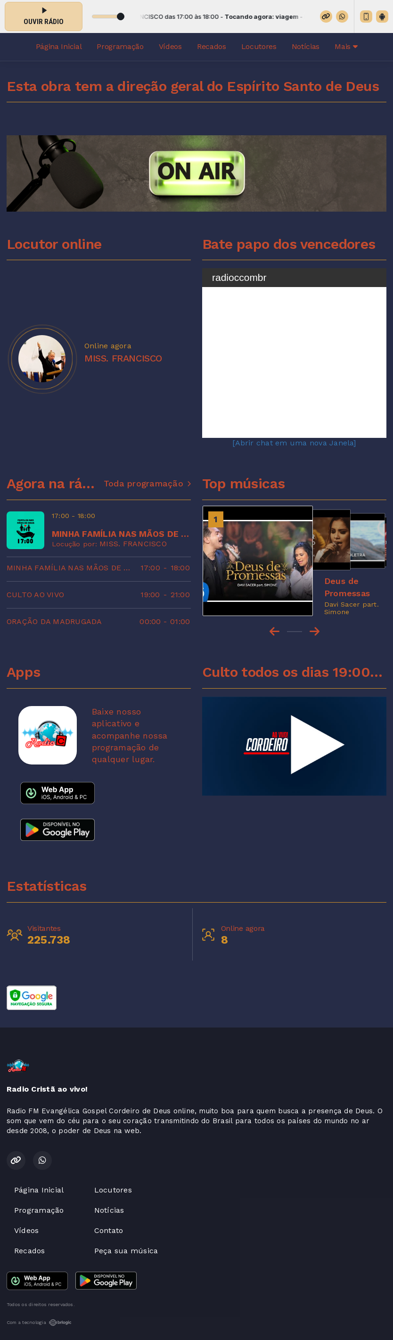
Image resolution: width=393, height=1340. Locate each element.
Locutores (259, 46)
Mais (346, 46)
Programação (120, 46)
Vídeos (170, 46)
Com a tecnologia (39, 1322)
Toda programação (147, 483)
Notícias (305, 46)
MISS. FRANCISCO (133, 543)
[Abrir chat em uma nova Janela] (294, 442)
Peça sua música (126, 1250)
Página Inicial (59, 46)
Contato (108, 1230)
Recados (211, 46)
